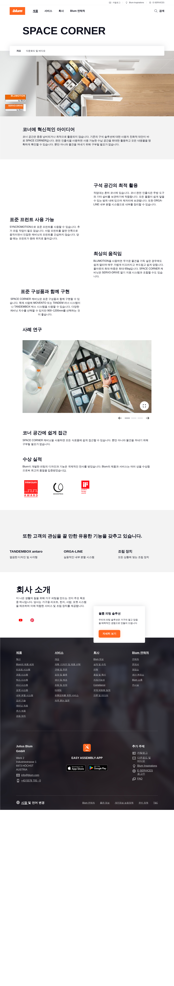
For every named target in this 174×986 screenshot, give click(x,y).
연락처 (135, 835)
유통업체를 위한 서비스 (67, 871)
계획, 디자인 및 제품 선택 (67, 840)
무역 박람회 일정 (102, 866)
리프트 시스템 (23, 845)
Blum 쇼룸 (137, 856)
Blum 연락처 (140, 829)
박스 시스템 (22, 856)
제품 (19, 829)
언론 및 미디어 (101, 871)
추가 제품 (21, 887)
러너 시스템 (22, 861)
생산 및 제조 (61, 856)
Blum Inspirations (147, 942)
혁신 (18, 835)
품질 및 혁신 (100, 851)
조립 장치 (21, 892)
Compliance (99, 861)
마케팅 (58, 866)
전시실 (135, 861)
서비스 (59, 829)
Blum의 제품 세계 (25, 840)
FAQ (139, 954)
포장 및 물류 (61, 851)
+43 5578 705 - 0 (31, 956)
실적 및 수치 (100, 840)
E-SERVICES (156, 2)
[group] (18, 51)
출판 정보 (105, 979)
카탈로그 (114, 2)
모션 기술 (21, 876)
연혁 (96, 845)
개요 (57, 835)
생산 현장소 (138, 851)
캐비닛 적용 (22, 882)
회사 (96, 829)
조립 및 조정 (61, 861)
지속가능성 (99, 856)
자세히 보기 (109, 809)
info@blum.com (30, 951)
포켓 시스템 (22, 866)
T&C (155, 979)
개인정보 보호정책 (124, 979)
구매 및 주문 (61, 845)
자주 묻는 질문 (62, 876)
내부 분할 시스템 (24, 871)
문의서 (135, 840)
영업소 (135, 845)
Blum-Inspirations (134, 2)
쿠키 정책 (143, 979)
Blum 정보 (99, 835)
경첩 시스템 (22, 851)
